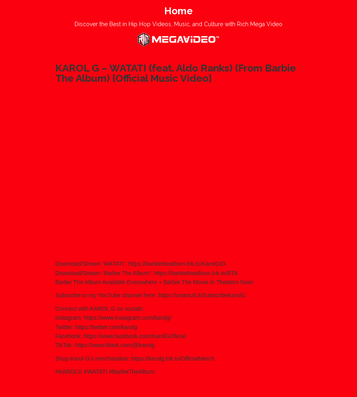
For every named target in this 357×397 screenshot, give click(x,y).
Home (178, 11)
